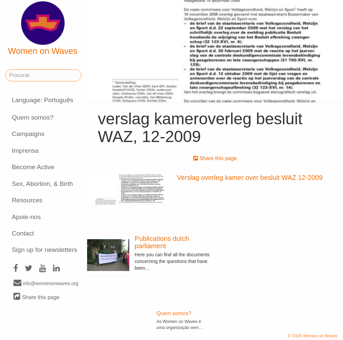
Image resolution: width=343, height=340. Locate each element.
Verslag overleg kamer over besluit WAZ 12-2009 (250, 177)
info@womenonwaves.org (45, 283)
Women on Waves (43, 28)
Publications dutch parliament (162, 242)
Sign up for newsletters (44, 249)
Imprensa (25, 150)
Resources (27, 200)
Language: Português (42, 100)
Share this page (36, 296)
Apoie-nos (26, 216)
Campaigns (28, 133)
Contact (23, 233)
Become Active (33, 167)
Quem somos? (33, 117)
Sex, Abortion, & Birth (42, 183)
